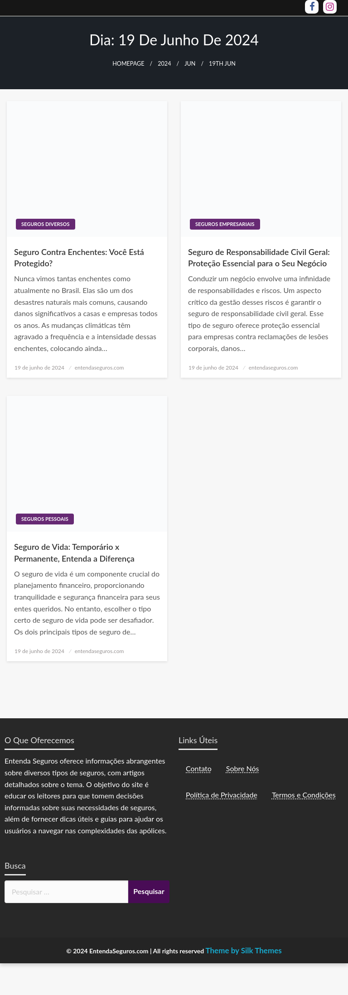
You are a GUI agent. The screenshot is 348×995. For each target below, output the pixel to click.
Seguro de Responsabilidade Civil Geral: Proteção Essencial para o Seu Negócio (259, 257)
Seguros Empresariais (225, 224)
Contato (199, 768)
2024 (164, 63)
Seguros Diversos (45, 224)
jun (189, 63)
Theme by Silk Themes (243, 950)
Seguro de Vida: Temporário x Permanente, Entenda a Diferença (74, 552)
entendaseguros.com (99, 367)
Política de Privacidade (221, 794)
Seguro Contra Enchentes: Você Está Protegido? (79, 257)
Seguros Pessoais (44, 519)
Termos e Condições (304, 794)
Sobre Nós (242, 768)
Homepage (128, 63)
